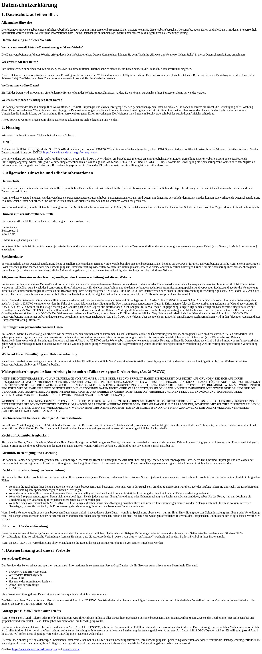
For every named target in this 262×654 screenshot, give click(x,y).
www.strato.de (71, 649)
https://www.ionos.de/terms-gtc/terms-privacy (70, 152)
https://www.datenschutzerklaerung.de (34, 649)
